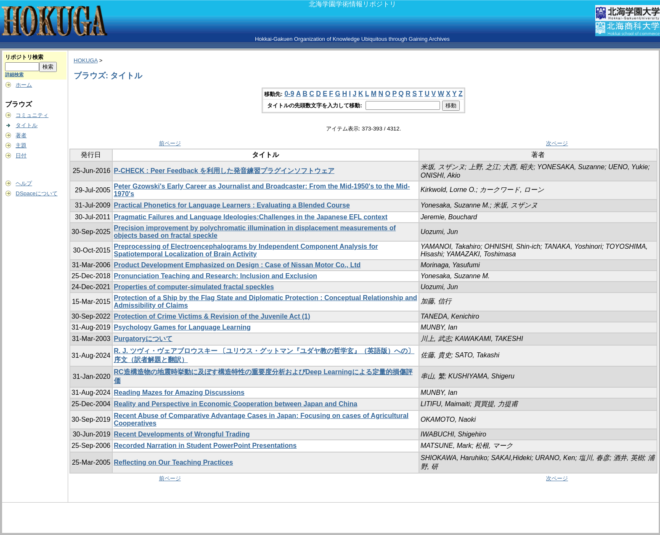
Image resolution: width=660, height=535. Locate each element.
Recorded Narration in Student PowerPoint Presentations (205, 445)
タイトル (26, 125)
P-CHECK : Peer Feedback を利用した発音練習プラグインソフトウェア (224, 170)
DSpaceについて (36, 193)
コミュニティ (32, 115)
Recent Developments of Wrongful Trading (182, 434)
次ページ (557, 143)
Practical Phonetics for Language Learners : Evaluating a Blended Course (232, 205)
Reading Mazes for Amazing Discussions (179, 392)
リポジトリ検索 (24, 57)
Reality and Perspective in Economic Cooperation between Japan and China (236, 403)
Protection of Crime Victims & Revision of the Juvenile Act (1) (212, 316)
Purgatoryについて (143, 338)
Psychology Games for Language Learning (182, 327)
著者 (21, 135)
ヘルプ (24, 183)
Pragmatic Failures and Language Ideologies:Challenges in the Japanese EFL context (251, 217)
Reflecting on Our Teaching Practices (173, 462)
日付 (21, 155)
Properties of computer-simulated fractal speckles (194, 286)
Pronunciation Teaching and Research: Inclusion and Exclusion (215, 275)
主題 (21, 145)
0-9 (289, 93)
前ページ (170, 143)
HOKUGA (86, 60)
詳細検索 (14, 74)
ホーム (24, 85)
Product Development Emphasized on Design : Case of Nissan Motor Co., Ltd (237, 265)
